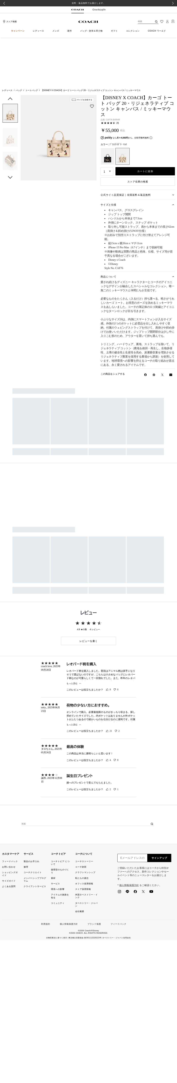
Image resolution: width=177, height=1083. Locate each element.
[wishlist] (92, 58)
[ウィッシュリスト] (162, 21)
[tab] (77, 9)
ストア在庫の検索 (137, 134)
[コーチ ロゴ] (88, 22)
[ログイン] (167, 21)
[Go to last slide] (4, 3)
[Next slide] (173, 3)
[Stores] (9, 21)
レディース (7, 43)
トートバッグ (31, 43)
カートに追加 (145, 123)
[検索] (143, 21)
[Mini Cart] (173, 21)
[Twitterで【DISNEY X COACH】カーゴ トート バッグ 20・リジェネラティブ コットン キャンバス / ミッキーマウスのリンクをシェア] (162, 327)
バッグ (19, 43)
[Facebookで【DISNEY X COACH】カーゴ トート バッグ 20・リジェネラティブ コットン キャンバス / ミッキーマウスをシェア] (145, 327)
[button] (10, 66)
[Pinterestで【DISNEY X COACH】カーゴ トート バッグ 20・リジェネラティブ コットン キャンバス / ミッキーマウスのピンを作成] (154, 327)
